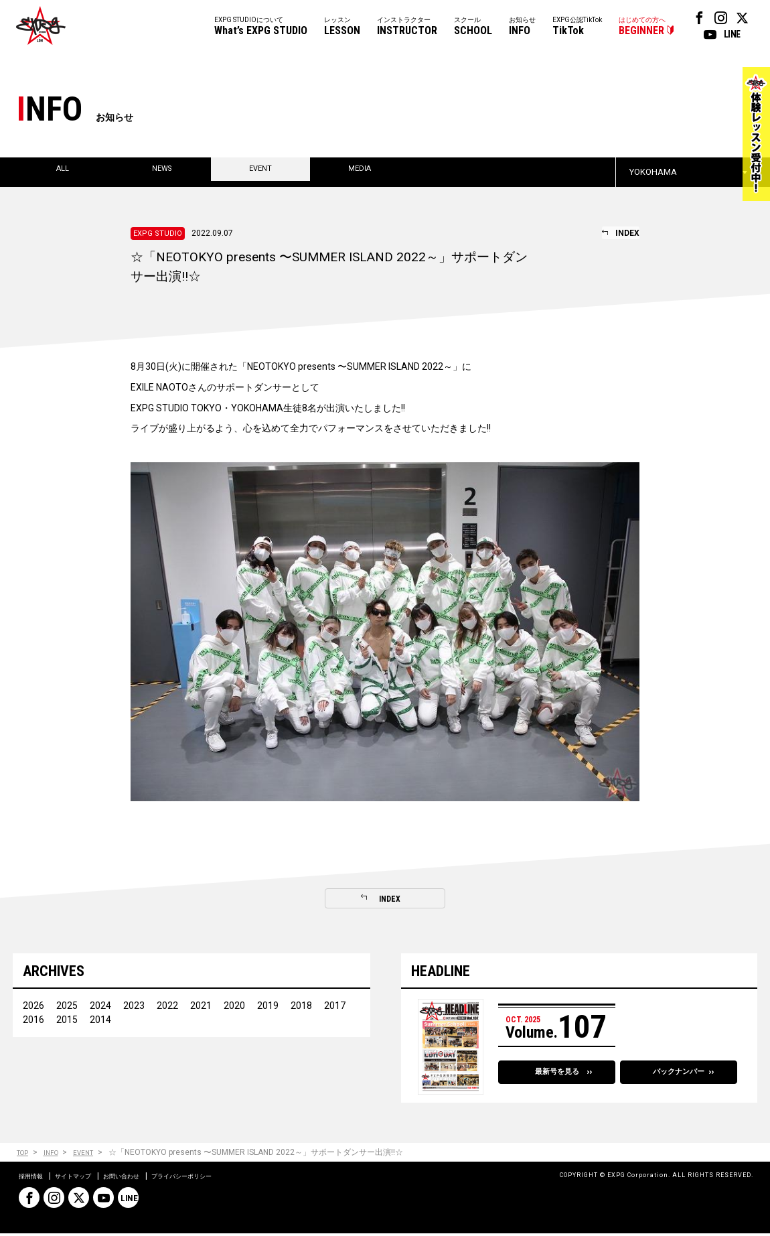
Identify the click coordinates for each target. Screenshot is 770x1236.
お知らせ (522, 27)
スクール (473, 27)
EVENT (95, 1155)
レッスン (342, 27)
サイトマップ (87, 1178)
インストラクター (407, 27)
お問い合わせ (147, 1178)
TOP (24, 1155)
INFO (58, 1155)
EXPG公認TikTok (577, 27)
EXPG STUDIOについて (260, 27)
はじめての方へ (642, 27)
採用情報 (35, 1178)
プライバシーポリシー (223, 1178)
